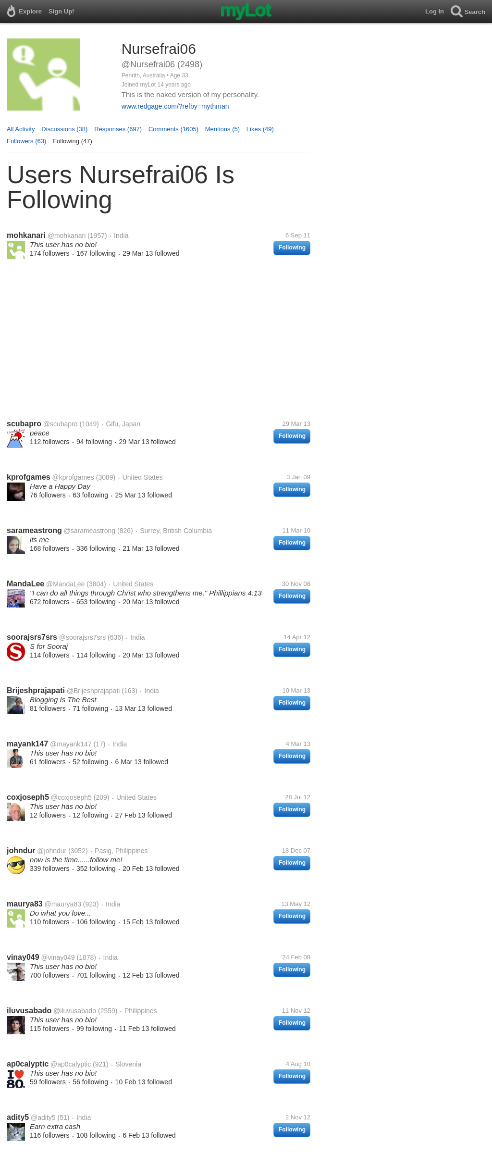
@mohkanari (67, 235)
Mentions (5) (222, 129)
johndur (21, 850)
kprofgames (28, 477)
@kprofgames (73, 477)
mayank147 (27, 744)
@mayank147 (71, 744)
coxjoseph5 (28, 797)
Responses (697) (118, 129)
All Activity (21, 129)
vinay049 (23, 957)
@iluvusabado (74, 1011)
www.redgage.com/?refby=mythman (175, 106)
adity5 (18, 1117)
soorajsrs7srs (32, 637)
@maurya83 (63, 904)
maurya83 (25, 904)
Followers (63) (26, 141)
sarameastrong (34, 530)
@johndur (51, 851)
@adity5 (43, 1117)
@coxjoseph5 (71, 797)
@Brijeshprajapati (93, 691)
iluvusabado (29, 1010)
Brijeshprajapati (36, 690)
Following (292, 247)
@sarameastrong (90, 530)
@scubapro (60, 424)
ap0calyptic (28, 1064)
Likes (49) (260, 129)
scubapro (24, 424)
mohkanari (26, 235)
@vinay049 (57, 957)
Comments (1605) (173, 129)
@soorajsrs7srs (82, 637)
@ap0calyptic (70, 1064)
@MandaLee (65, 584)
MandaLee (25, 584)
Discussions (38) (64, 129)
